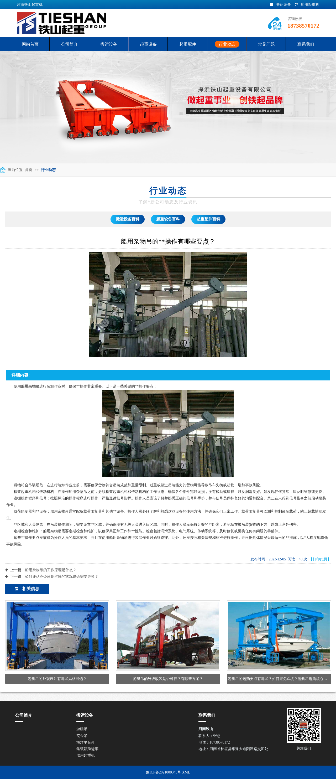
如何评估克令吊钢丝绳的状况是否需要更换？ (61, 577)
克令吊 (81, 736)
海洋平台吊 (85, 742)
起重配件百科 (208, 219)
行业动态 (48, 170)
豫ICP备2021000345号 (163, 772)
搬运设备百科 (127, 219)
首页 (28, 170)
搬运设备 (280, 5)
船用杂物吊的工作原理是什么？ (50, 570)
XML (186, 772)
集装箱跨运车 (87, 749)
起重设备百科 (168, 219)
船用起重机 (307, 5)
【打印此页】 (320, 559)
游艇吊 (81, 729)
